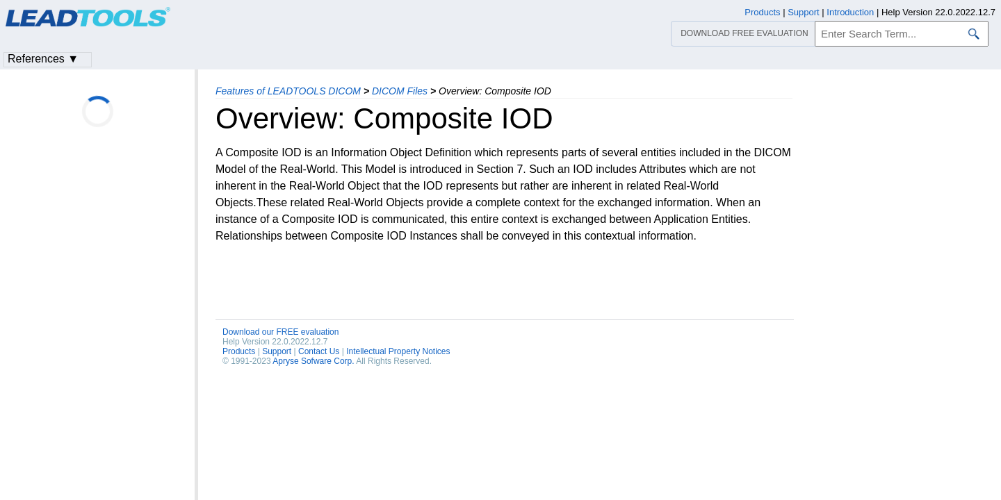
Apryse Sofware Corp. (313, 361)
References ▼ (43, 59)
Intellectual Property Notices (398, 351)
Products (238, 351)
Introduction (850, 12)
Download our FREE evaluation (280, 332)
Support (276, 351)
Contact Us (318, 351)
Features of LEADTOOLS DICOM (288, 91)
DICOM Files (400, 91)
